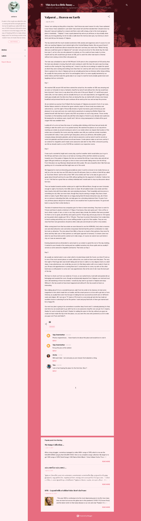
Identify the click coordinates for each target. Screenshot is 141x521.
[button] (109, 16)
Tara (54, 365)
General (52, 327)
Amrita (55, 355)
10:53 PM (58, 365)
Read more (106, 461)
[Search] (127, 5)
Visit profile (14, 41)
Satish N (14, 16)
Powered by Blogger (84, 516)
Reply (54, 341)
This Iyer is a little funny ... (60, 4)
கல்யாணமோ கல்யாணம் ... (55, 467)
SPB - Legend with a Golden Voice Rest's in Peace (65, 490)
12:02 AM (68, 335)
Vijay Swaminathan (59, 335)
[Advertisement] (121, 41)
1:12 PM (60, 355)
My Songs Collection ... (54, 445)
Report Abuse (6, 62)
